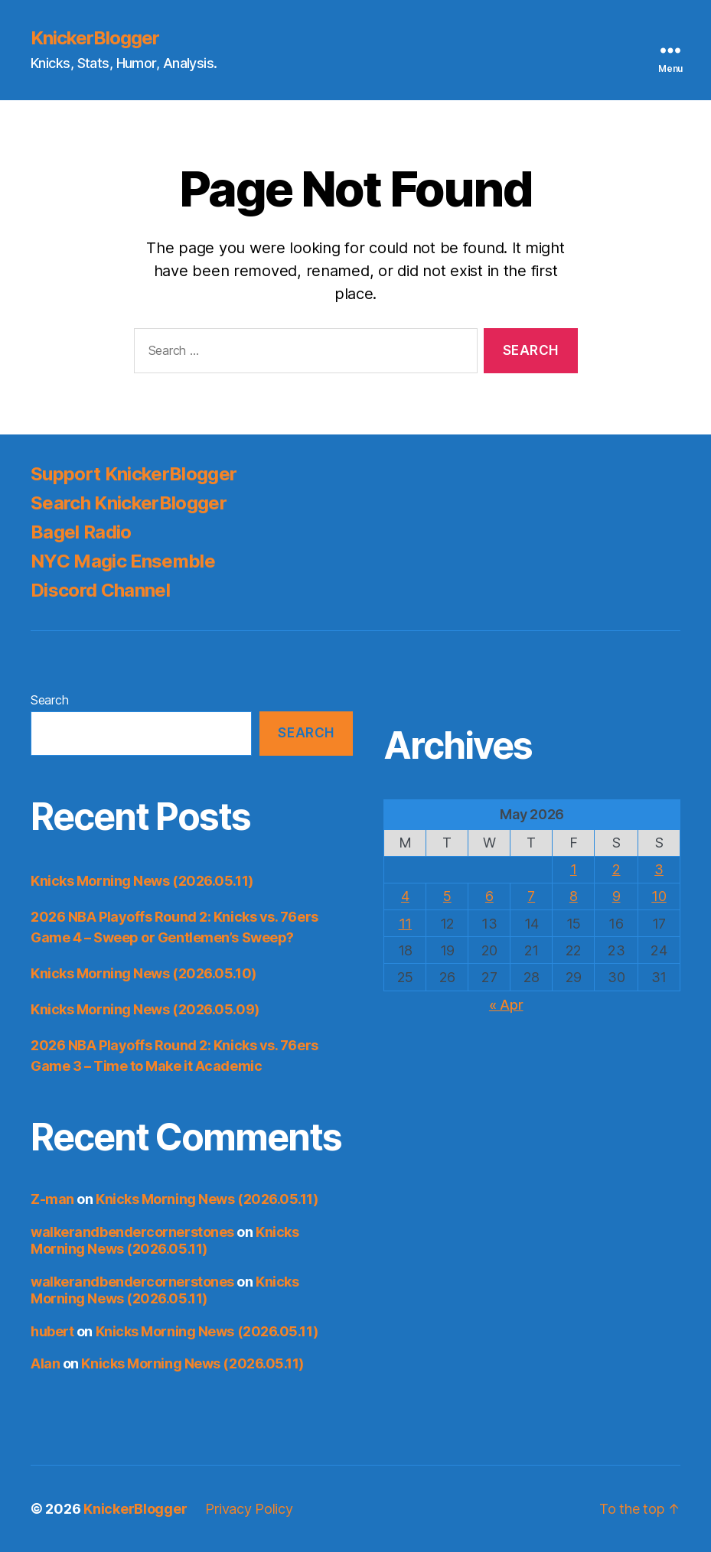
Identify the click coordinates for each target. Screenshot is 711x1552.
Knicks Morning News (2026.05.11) (142, 881)
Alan (45, 1363)
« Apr (506, 1005)
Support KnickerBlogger (133, 474)
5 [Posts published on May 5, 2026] (447, 896)
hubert (52, 1331)
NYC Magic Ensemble (123, 561)
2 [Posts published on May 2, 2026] (616, 869)
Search (49, 700)
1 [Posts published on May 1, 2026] (573, 869)
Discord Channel (100, 590)
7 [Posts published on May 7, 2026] (531, 896)
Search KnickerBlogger (129, 503)
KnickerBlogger (95, 38)
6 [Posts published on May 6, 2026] (489, 896)
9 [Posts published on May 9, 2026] (616, 896)
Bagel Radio (81, 532)
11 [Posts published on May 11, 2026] (405, 924)
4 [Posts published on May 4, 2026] (405, 896)
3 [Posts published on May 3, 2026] (659, 869)
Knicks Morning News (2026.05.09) (145, 1009)
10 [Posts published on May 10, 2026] (658, 896)
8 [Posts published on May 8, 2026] (573, 896)
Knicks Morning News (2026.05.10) (143, 973)
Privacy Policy (248, 1509)
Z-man (52, 1199)
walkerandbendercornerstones (132, 1232)
